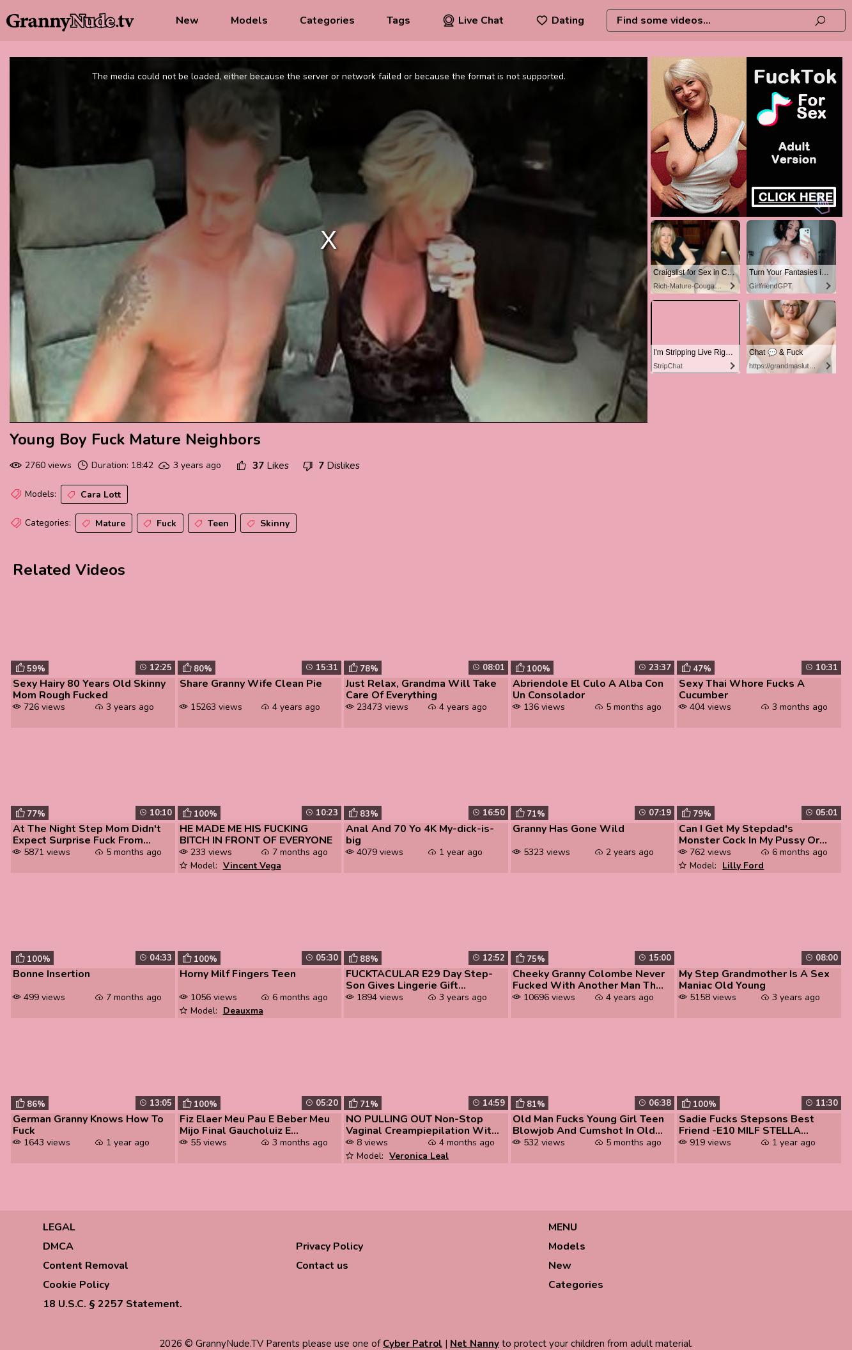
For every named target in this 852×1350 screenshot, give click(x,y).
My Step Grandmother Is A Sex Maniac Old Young (754, 979)
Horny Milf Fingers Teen (238, 974)
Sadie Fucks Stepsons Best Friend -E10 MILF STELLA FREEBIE (746, 1124)
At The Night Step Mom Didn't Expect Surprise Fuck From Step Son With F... (87, 834)
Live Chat (473, 20)
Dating (560, 20)
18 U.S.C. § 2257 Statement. (112, 1304)
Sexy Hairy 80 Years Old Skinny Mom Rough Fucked (89, 689)
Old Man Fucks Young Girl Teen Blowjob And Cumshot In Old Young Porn (588, 1124)
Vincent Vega (252, 865)
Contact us (322, 1266)
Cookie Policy (76, 1285)
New (187, 20)
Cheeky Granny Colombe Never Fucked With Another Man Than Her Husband (590, 979)
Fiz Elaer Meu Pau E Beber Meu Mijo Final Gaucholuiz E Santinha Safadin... (255, 1124)
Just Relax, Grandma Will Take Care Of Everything (421, 689)
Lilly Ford (743, 865)
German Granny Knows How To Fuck (88, 1124)
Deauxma (243, 1011)
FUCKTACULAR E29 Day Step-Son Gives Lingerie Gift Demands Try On (419, 979)
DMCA (58, 1246)
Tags (398, 20)
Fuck (158, 523)
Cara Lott (93, 495)
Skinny (267, 523)
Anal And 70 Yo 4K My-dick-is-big (420, 834)
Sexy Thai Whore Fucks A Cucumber (742, 689)
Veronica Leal (419, 1156)
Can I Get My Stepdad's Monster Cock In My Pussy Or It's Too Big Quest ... (749, 834)
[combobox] (726, 20)
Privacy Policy (329, 1246)
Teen (210, 523)
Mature (102, 523)
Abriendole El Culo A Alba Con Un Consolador (588, 689)
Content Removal (85, 1266)
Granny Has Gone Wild (568, 829)
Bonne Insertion (51, 974)
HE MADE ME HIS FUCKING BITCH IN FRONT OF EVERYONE (256, 834)
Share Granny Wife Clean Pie (251, 683)
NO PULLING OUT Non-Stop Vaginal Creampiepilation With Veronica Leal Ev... (421, 1124)
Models (249, 20)
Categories (327, 20)
